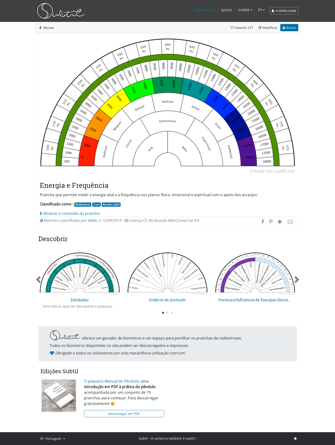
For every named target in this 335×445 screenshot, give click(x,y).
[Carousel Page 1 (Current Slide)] (163, 313)
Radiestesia (82, 204)
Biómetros (204, 10)
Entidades (80, 299)
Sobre (244, 10)
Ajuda (226, 10)
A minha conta (284, 11)
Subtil (143, 438)
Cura (96, 204)
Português (51, 438)
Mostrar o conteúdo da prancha (70, 213)
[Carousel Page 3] (172, 313)
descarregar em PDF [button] (124, 413)
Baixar (289, 27)
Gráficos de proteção (167, 299)
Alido (92, 220)
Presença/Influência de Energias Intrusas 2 (256, 299)
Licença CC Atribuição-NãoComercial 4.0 (162, 220)
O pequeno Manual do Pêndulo (111, 381)
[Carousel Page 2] (167, 313)
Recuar (46, 27)
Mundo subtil (111, 204)
